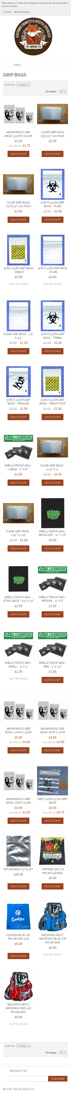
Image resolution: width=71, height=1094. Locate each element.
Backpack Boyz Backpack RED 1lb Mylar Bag (18, 1008)
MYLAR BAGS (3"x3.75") (18, 869)
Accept (8, 12)
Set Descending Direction (34, 85)
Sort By (10, 84)
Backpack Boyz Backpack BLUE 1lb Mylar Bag (52, 939)
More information (21, 12)
